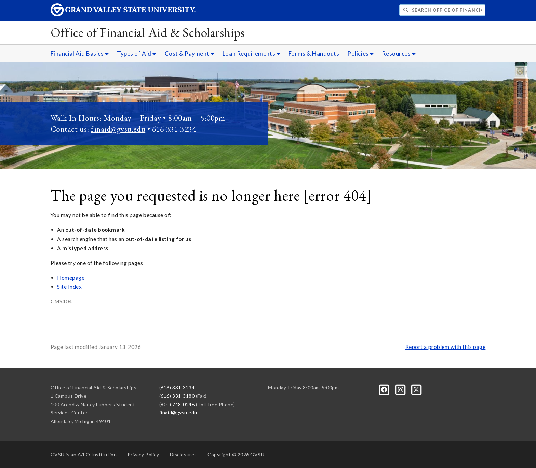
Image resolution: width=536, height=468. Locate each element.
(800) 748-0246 (177, 404)
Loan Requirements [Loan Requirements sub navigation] (251, 53)
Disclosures (183, 454)
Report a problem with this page (445, 347)
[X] (416, 389)
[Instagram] (401, 389)
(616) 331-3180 (177, 396)
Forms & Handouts (314, 53)
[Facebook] (385, 389)
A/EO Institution (84, 454)
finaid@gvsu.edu (118, 129)
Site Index (69, 287)
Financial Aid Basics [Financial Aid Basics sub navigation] (80, 53)
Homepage (70, 277)
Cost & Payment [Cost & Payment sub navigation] (190, 53)
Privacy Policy (143, 454)
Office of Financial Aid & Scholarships (148, 32)
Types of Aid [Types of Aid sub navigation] (137, 53)
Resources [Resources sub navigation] (399, 53)
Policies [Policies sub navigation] (360, 53)
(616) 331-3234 (177, 388)
